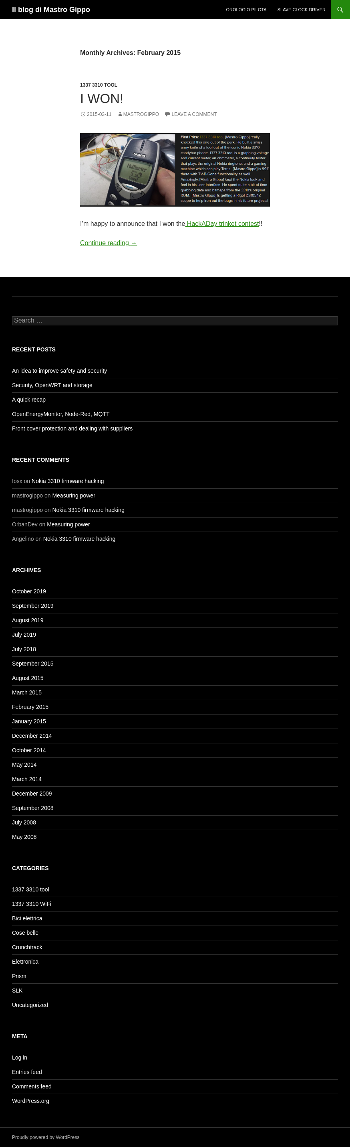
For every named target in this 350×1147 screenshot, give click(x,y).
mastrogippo (141, 114)
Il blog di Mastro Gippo (51, 10)
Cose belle (25, 933)
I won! (101, 98)
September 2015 (33, 663)
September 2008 (33, 808)
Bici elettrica (27, 918)
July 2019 (24, 634)
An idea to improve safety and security (59, 370)
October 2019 (29, 591)
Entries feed (27, 1072)
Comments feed (32, 1086)
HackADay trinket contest (222, 223)
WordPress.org (30, 1101)
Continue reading (108, 243)
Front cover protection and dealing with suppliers (72, 428)
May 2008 (24, 837)
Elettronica (25, 961)
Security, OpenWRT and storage (52, 385)
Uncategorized (30, 1005)
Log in (19, 1057)
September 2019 (33, 606)
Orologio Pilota (246, 9)
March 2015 (27, 692)
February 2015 (30, 707)
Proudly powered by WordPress (46, 1137)
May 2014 (24, 764)
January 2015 (29, 721)
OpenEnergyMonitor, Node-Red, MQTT (61, 414)
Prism (19, 976)
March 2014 (27, 779)
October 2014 (29, 750)
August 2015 (28, 678)
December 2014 (32, 736)
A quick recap (29, 399)
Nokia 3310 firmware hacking (68, 481)
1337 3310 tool (98, 85)
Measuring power (73, 495)
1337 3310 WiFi (31, 904)
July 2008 (24, 822)
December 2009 (32, 793)
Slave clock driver (302, 9)
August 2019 (28, 620)
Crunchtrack (27, 947)
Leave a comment (194, 114)
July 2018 (24, 649)
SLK (17, 990)
